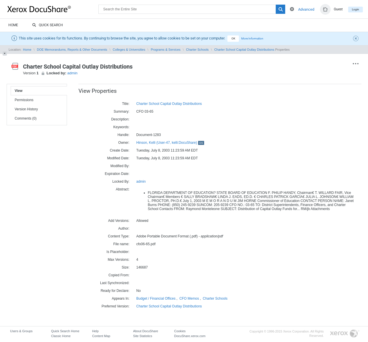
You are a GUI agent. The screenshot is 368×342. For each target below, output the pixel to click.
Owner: (123, 143)
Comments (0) (26, 118)
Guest (338, 9)
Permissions (24, 100)
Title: (125, 104)
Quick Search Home (65, 331)
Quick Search (47, 25)
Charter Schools (197, 49)
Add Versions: (118, 221)
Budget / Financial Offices (156, 298)
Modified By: (119, 166)
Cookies (180, 331)
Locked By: (120, 181)
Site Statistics (142, 336)
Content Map (101, 336)
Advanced (306, 9)
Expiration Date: (117, 174)
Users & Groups (21, 331)
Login (355, 9)
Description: (120, 119)
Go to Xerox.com (344, 334)
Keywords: (121, 127)
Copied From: (118, 275)
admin (72, 73)
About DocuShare (145, 331)
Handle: (123, 135)
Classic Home (61, 336)
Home (13, 25)
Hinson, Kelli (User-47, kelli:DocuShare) (170, 143)
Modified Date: (118, 158)
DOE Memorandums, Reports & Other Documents (72, 49)
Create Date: (119, 150)
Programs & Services (165, 49)
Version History (26, 109)
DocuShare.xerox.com (190, 336)
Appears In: (120, 298)
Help (95, 331)
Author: (123, 228)
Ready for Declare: (115, 291)
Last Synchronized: (114, 283)
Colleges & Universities (129, 49)
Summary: (121, 111)
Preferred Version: (115, 306)
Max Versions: (118, 260)
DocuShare (52, 9)
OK (233, 38)
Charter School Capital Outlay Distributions (244, 49)
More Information (252, 38)
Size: (125, 267)
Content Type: (119, 236)
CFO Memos (189, 298)
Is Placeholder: (118, 252)
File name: (121, 244)
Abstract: (122, 189)
